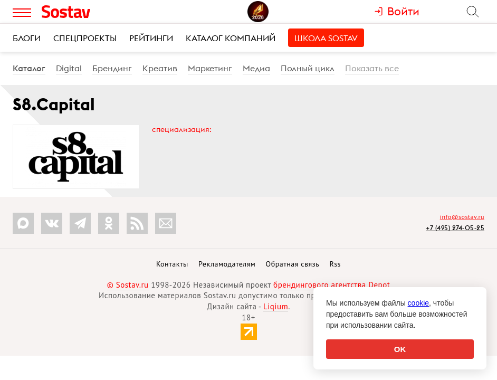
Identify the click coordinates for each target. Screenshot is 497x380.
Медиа (256, 68)
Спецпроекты (85, 38)
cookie (418, 303)
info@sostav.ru (462, 217)
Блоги (27, 38)
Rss (335, 264)
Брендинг (112, 68)
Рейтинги (151, 38)
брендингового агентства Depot (331, 285)
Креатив (159, 68)
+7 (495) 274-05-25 (455, 228)
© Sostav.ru (128, 285)
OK (400, 349)
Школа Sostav (326, 38)
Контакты (172, 264)
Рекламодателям (226, 264)
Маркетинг (210, 68)
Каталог (29, 68)
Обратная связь (293, 264)
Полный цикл (307, 68)
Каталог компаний (230, 38)
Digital (69, 68)
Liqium (275, 306)
